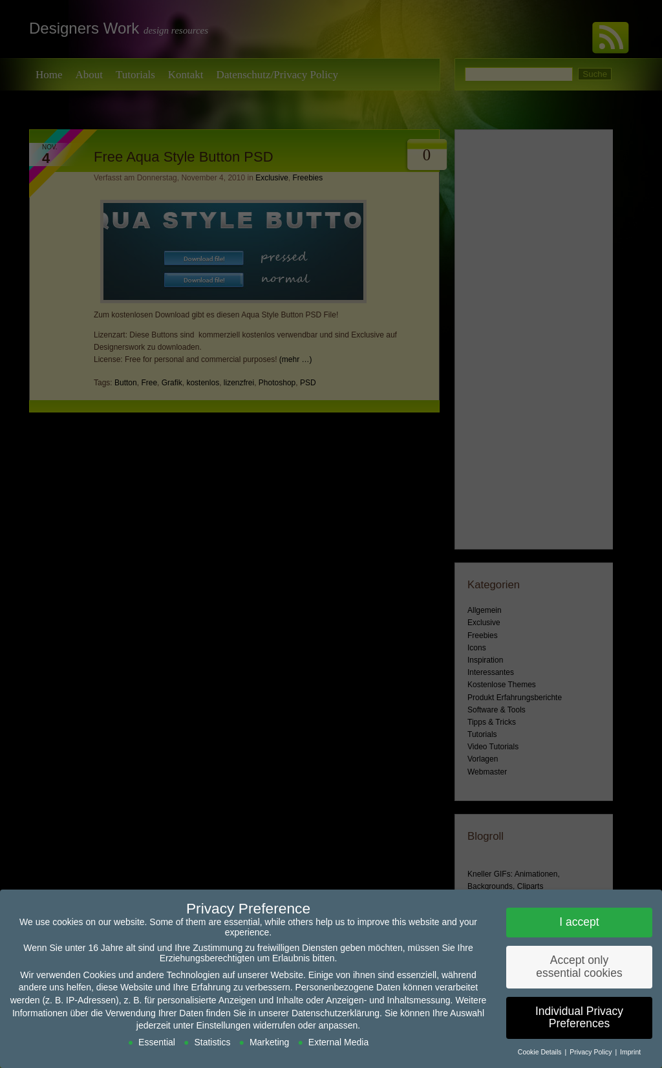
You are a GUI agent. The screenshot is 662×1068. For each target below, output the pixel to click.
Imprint (630, 1052)
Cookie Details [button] (541, 1052)
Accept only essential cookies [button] (579, 966)
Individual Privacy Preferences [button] (579, 1018)
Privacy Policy (592, 1052)
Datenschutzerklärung (335, 1013)
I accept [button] (579, 921)
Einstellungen (223, 1025)
